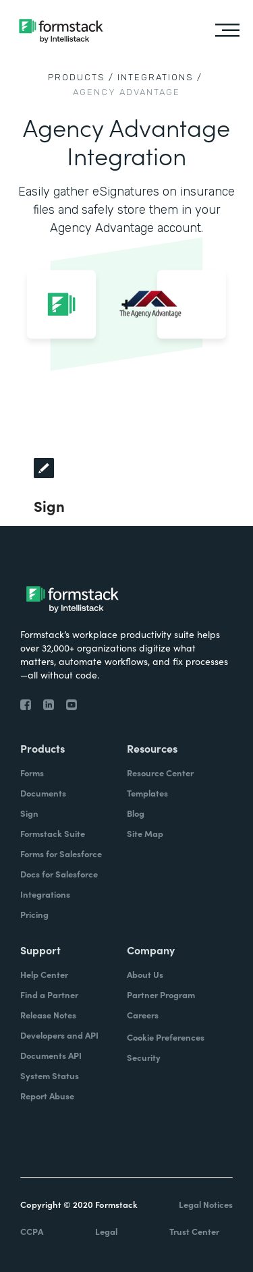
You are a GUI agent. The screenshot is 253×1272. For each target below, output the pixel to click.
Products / (81, 77)
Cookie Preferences (165, 1037)
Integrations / (159, 77)
